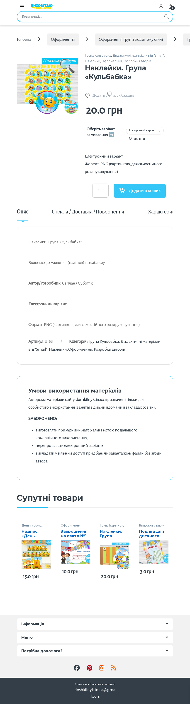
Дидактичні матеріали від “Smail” (138, 55)
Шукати (166, 17)
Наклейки (92, 61)
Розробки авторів (137, 61)
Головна (24, 39)
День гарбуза (32, 525)
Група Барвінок (111, 525)
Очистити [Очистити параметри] (137, 138)
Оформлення (63, 39)
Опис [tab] (22, 212)
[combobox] (88, 17)
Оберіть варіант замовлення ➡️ (101, 132)
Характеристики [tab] (166, 212)
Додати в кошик (145, 190)
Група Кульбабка (98, 55)
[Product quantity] (100, 191)
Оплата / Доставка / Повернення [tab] (88, 212)
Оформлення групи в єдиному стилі (131, 39)
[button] (67, 72)
